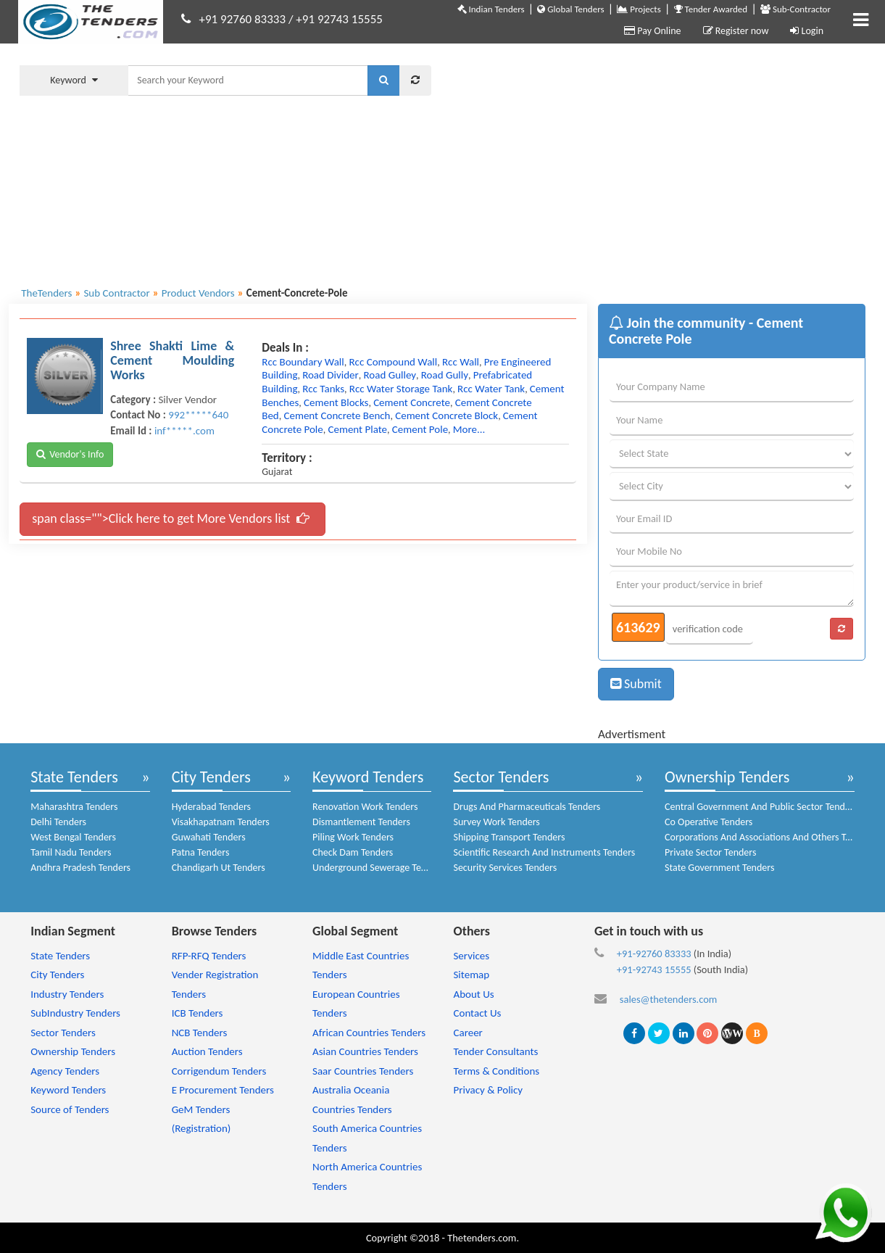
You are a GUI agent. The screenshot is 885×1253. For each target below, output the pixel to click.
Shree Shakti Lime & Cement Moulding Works (172, 360)
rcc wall (460, 361)
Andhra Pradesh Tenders (80, 867)
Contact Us (477, 1013)
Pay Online (652, 31)
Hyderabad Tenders (211, 807)
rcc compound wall (393, 361)
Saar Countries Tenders (362, 1071)
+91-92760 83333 (654, 953)
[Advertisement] (659, 163)
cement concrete (411, 402)
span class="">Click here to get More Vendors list (170, 518)
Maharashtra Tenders (73, 807)
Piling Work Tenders (353, 837)
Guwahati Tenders (209, 837)
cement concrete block (446, 415)
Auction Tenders (207, 1051)
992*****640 (198, 414)
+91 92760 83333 (242, 19)
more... (469, 429)
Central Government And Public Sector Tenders (761, 807)
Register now (736, 31)
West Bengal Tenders (73, 837)
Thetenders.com (481, 1237)
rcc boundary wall (303, 361)
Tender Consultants (495, 1051)
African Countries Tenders (368, 1032)
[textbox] (248, 80)
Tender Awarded (711, 9)
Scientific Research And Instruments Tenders (544, 852)
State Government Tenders (719, 867)
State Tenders (74, 777)
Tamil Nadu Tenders (70, 852)
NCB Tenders (200, 1032)
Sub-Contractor (795, 9)
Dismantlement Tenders (361, 822)
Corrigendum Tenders (219, 1071)
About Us (473, 994)
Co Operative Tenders (708, 822)
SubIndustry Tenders (75, 1013)
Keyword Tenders (367, 777)
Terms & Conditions (496, 1071)
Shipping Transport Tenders (509, 837)
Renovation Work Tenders (364, 807)
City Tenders (211, 777)
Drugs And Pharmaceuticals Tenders (526, 807)
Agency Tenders (64, 1071)
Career (467, 1032)
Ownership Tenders (727, 777)
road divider (330, 374)
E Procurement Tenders (223, 1089)
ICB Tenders (197, 1013)
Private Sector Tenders (710, 852)
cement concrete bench (336, 415)
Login (806, 31)
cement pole (420, 429)
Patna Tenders (201, 852)
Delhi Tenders (58, 822)
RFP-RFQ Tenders (209, 955)
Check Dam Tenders (352, 852)
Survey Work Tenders (496, 822)
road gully (444, 374)
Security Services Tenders (505, 867)
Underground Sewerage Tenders (378, 867)
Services (471, 955)
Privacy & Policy (488, 1089)
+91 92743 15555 (339, 19)
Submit (636, 684)
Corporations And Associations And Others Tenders (769, 837)
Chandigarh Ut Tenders (218, 867)
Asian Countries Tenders (365, 1051)
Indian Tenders (491, 9)
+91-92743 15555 (654, 969)
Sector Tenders (501, 777)
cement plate (357, 429)
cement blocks (336, 402)
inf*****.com (184, 430)
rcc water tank (491, 388)
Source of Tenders (69, 1109)
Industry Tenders (67, 994)
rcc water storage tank (401, 388)
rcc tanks (323, 388)
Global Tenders (570, 9)
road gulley (389, 374)
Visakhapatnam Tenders (221, 822)
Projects (638, 9)
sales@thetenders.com (669, 999)
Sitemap (471, 974)
